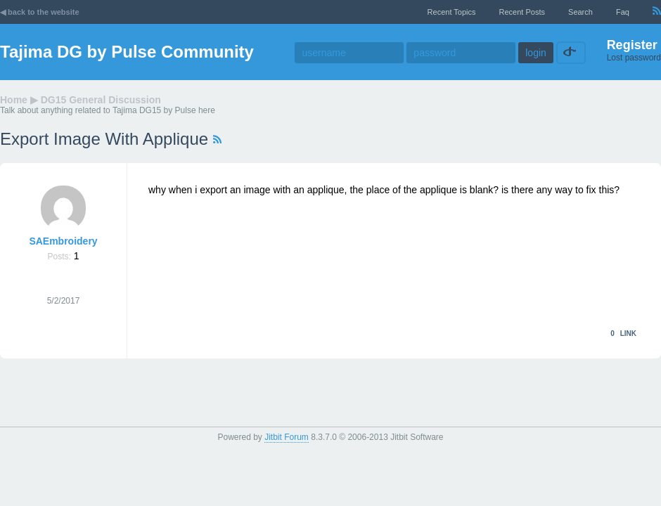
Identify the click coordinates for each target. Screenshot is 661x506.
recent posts (522, 12)
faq (622, 12)
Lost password (634, 58)
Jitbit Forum (286, 437)
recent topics (452, 12)
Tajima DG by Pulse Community (127, 51)
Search (580, 12)
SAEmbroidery (63, 241)
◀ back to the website (39, 12)
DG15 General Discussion (101, 99)
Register (632, 45)
